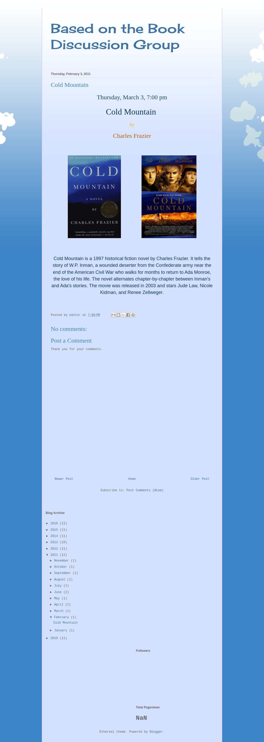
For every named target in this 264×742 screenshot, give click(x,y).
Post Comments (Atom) (144, 490)
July (58, 586)
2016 (55, 523)
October (61, 567)
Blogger (156, 732)
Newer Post (64, 479)
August (60, 579)
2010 (55, 638)
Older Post (200, 479)
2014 (55, 536)
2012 (55, 549)
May (58, 598)
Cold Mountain (65, 623)
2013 (55, 542)
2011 (55, 555)
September (63, 573)
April (59, 605)
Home (132, 479)
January (61, 630)
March (59, 611)
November (62, 561)
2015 (55, 530)
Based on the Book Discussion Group (117, 36)
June (58, 592)
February (62, 617)
